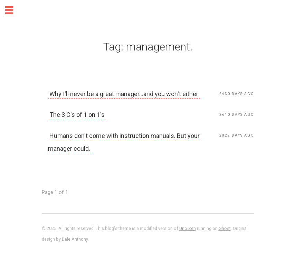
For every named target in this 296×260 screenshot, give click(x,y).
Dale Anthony (75, 239)
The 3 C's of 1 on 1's (77, 114)
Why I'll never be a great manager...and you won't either (123, 94)
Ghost (225, 228)
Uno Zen (187, 228)
